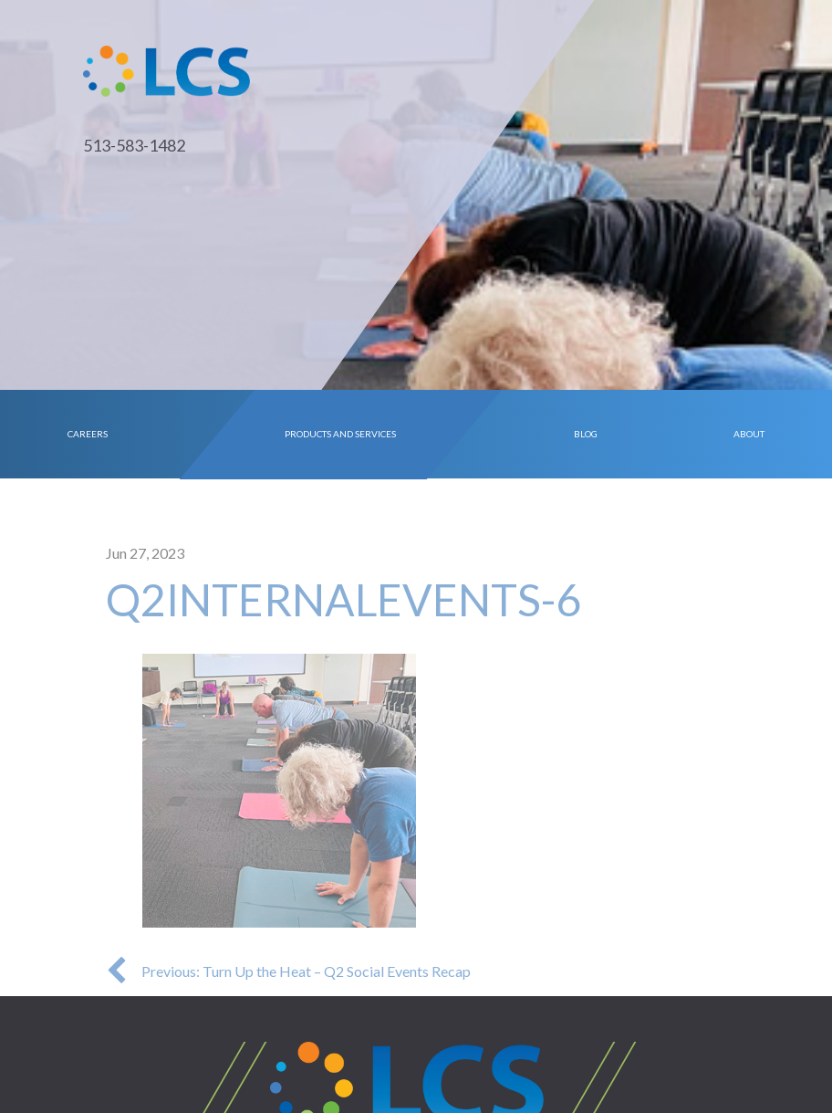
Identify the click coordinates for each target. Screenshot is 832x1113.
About (748, 433)
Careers (88, 433)
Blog (586, 433)
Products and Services (341, 433)
